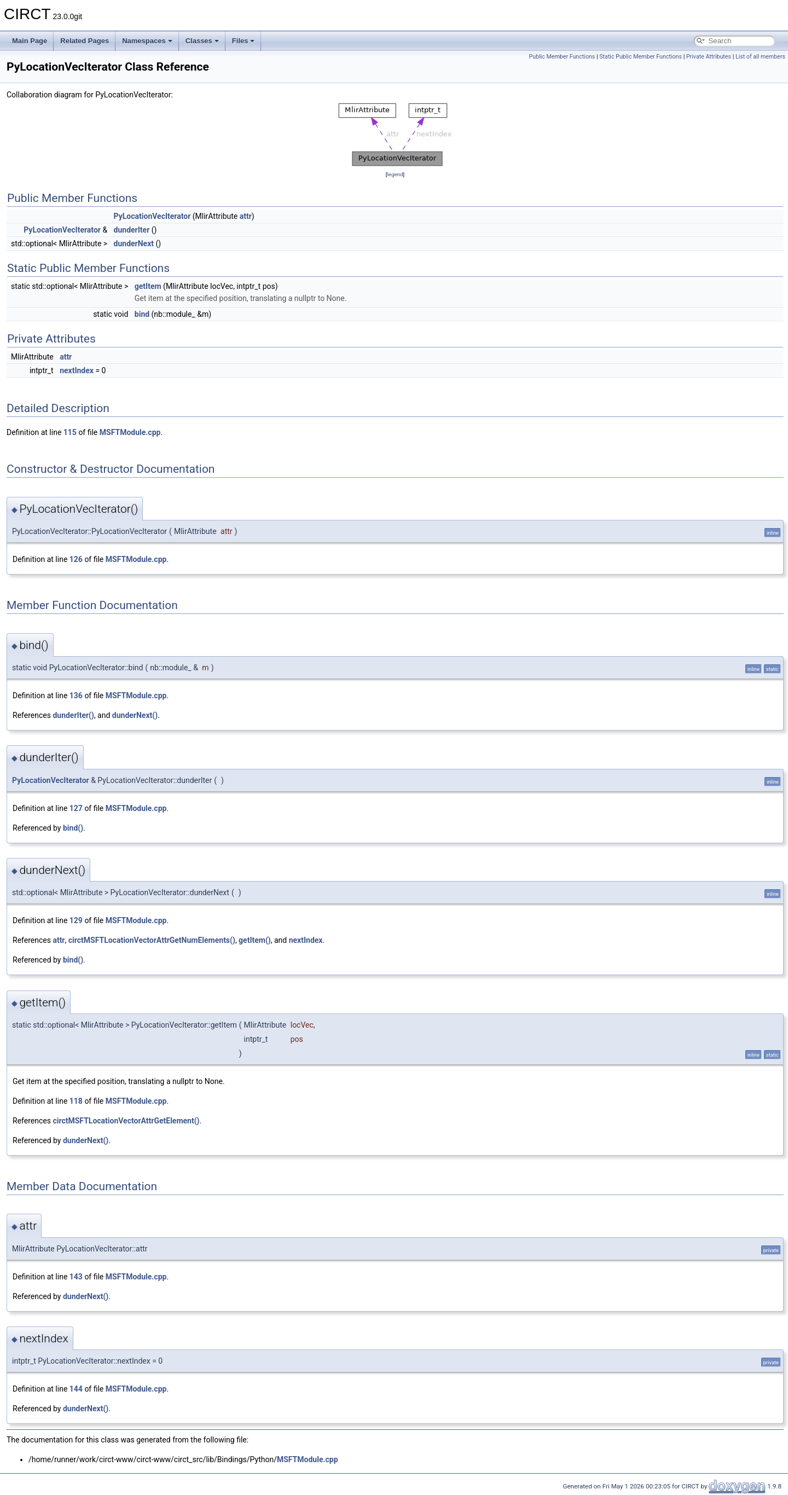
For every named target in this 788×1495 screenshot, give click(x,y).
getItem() (255, 940)
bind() (73, 828)
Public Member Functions (562, 56)
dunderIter (132, 229)
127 (76, 808)
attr (246, 216)
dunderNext (134, 243)
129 (76, 920)
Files (243, 41)
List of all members (760, 56)
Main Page (29, 41)
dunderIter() (73, 715)
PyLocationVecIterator (152, 216)
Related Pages (84, 41)
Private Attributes (708, 56)
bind (142, 314)
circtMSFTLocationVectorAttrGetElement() (126, 1120)
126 (76, 559)
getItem (148, 286)
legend (395, 174)
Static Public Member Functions (640, 56)
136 (76, 695)
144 (76, 1388)
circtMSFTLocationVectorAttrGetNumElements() (151, 940)
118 (76, 1101)
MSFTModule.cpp (130, 432)
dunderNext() (135, 715)
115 (70, 432)
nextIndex (77, 370)
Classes (202, 41)
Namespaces (147, 41)
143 (76, 1276)
